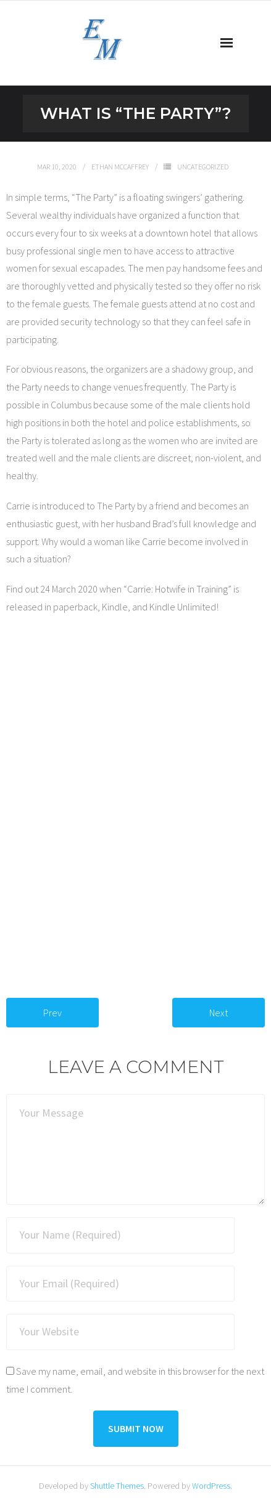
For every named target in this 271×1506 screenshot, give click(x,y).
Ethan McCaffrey (120, 166)
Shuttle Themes (117, 1485)
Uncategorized (202, 166)
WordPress (211, 1485)
